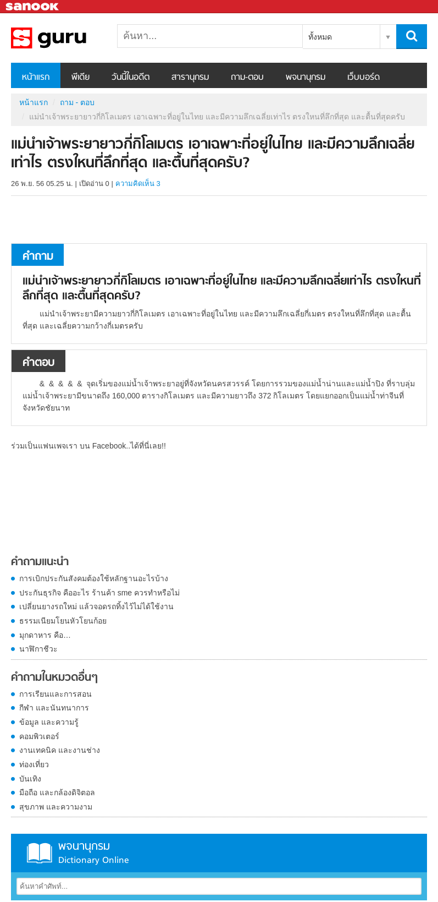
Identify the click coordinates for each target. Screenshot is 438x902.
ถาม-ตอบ (247, 77)
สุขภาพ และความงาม (55, 806)
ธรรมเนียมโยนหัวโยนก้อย (63, 620)
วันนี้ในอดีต (130, 77)
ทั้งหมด (320, 36)
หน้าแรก (35, 77)
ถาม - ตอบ (77, 102)
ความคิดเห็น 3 (137, 183)
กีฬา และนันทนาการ (54, 707)
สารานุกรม (190, 77)
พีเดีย (80, 77)
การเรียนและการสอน (55, 694)
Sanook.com (32, 7)
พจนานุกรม (305, 77)
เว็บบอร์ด (363, 77)
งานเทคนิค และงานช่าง (59, 750)
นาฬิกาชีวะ (38, 648)
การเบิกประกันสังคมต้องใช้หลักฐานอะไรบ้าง (93, 578)
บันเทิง (30, 778)
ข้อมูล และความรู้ (49, 722)
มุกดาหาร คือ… (45, 635)
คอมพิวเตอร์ (39, 736)
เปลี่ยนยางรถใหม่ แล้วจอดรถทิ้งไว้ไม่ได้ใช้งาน (96, 606)
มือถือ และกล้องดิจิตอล (57, 792)
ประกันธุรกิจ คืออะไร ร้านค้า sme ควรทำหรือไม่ (99, 592)
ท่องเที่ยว (34, 764)
